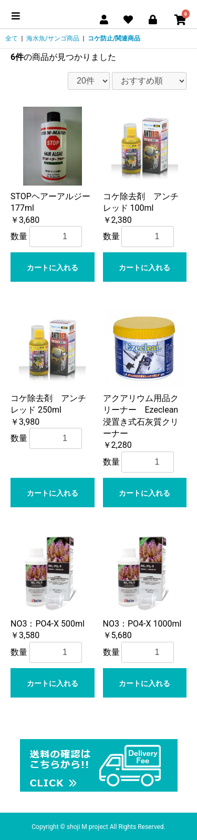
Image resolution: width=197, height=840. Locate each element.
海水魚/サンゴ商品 (52, 38)
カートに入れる (52, 267)
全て (11, 38)
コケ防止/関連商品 (114, 38)
